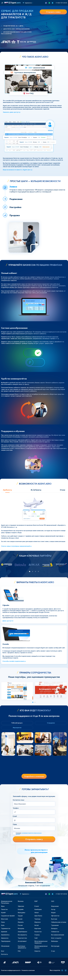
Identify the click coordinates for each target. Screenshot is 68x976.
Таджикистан (5, 929)
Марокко (37, 923)
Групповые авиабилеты (22, 947)
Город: (15, 825)
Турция (20, 916)
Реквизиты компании (28, 971)
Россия (20, 926)
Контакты (4, 955)
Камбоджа (38, 910)
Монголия (4, 920)
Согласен (29, 834)
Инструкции (55, 947)
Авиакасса (4, 939)
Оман (3, 923)
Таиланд (37, 920)
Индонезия (55, 907)
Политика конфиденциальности (10, 971)
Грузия (20, 920)
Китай (36, 926)
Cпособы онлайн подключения (13, 661)
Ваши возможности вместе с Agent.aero (17, 170)
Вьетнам (54, 920)
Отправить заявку (53, 12)
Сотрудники (51, 723)
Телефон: (16, 809)
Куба (2, 926)
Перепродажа (5, 942)
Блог (2, 952)
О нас (53, 952)
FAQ (19, 952)
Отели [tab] (62, 490)
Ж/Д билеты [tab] (36, 490)
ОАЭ (52, 902)
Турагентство (22, 939)
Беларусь (54, 929)
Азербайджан (22, 932)
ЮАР (36, 902)
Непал (36, 913)
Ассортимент (22, 942)
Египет (36, 907)
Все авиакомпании (57, 935)
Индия (53, 913)
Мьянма (20, 902)
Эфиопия (21, 907)
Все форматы (22, 935)
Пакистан (4, 910)
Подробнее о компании (34, 777)
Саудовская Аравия (8, 916)
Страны (37, 935)
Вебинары (54, 942)
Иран (3, 907)
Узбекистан (55, 932)
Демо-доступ (7, 621)
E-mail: (15, 817)
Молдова (21, 929)
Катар (53, 910)
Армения (4, 932)
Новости (37, 952)
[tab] (37, 189)
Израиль (21, 923)
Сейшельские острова (58, 923)
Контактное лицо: (18, 801)
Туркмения (55, 926)
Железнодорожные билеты (40, 947)
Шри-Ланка (38, 916)
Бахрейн (20, 910)
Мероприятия (17, 728)
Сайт (36, 939)
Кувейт (3, 913)
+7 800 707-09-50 (61, 3)
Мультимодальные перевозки (40, 943)
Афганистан (55, 916)
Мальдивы (21, 913)
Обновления (5, 947)
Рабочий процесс (16, 723)
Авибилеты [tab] (7, 490)
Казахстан (38, 932)
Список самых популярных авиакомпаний (16, 546)
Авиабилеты (5, 935)
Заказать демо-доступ (11, 112)
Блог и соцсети (56, 939)
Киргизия (37, 929)
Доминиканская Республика (6, 903)
